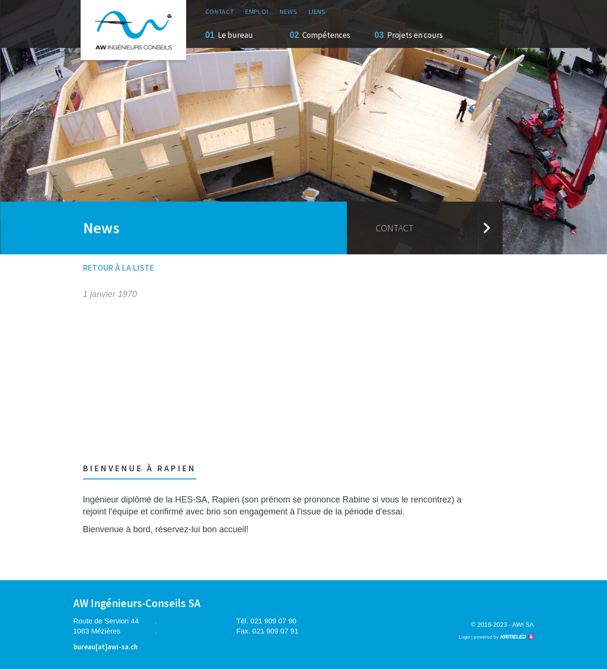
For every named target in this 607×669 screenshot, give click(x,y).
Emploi (256, 11)
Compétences (326, 35)
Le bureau (235, 35)
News (289, 11)
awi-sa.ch (133, 30)
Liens (317, 11)
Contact (219, 11)
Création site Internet (503, 636)
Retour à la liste (118, 267)
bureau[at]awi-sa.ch (105, 646)
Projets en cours (415, 35)
